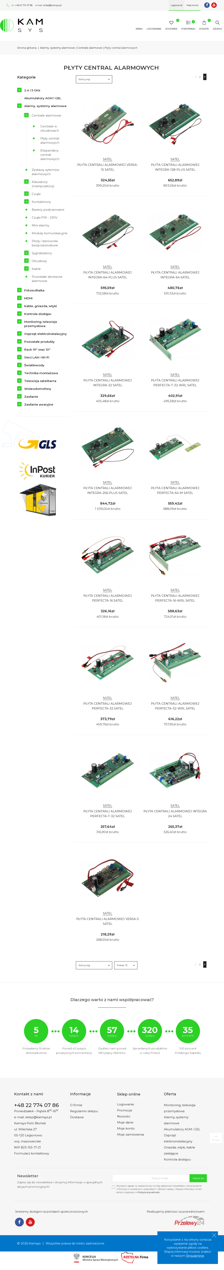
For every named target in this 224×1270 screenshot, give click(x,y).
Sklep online (128, 1094)
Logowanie (125, 1104)
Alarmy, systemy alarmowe (45, 106)
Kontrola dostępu (37, 314)
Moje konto (126, 1128)
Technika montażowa (41, 373)
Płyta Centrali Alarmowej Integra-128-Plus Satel (175, 167)
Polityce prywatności (149, 1192)
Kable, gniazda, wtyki (40, 306)
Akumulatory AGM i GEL (42, 98)
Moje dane (125, 1122)
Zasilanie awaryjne (38, 404)
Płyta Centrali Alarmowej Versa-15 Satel (107, 167)
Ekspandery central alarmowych (49, 155)
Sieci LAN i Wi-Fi (36, 357)
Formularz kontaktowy (31, 1153)
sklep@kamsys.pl (52, 5)
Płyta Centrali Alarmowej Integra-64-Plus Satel (107, 275)
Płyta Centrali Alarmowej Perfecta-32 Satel (107, 706)
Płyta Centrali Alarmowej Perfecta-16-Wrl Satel (175, 598)
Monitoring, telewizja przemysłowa (40, 324)
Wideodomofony (37, 389)
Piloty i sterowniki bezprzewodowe (45, 243)
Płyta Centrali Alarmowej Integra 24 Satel (175, 813)
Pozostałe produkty (39, 342)
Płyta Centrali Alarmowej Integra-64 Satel (175, 275)
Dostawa (77, 1117)
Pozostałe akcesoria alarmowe (47, 279)
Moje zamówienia (130, 1134)
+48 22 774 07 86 (23, 5)
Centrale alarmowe (46, 115)
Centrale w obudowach (49, 128)
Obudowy (39, 261)
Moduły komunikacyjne (49, 233)
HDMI (28, 298)
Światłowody (34, 365)
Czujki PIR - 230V (44, 217)
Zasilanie (31, 397)
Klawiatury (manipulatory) (43, 184)
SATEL (107, 159)
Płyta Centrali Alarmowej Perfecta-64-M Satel (175, 490)
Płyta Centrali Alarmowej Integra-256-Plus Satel (107, 490)
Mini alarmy (40, 225)
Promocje (124, 1110)
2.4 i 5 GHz (32, 90)
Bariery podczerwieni (48, 210)
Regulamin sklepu (84, 1111)
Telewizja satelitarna (40, 381)
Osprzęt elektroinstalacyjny (45, 334)
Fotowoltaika (34, 290)
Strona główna (27, 47)
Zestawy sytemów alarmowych (45, 172)
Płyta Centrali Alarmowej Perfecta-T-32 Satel (107, 813)
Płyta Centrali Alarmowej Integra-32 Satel (107, 382)
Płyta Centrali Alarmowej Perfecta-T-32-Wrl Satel (175, 382)
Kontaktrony (41, 202)
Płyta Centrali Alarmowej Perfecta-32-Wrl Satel (175, 706)
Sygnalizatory (42, 253)
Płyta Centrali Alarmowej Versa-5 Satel (107, 921)
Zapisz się (198, 1178)
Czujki (36, 194)
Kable (36, 269)
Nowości (123, 1116)
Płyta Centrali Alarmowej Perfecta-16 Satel (107, 598)
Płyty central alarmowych (49, 140)
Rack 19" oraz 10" (37, 349)
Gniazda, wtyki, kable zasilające (179, 1150)
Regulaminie (195, 1256)
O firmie (76, 1105)
